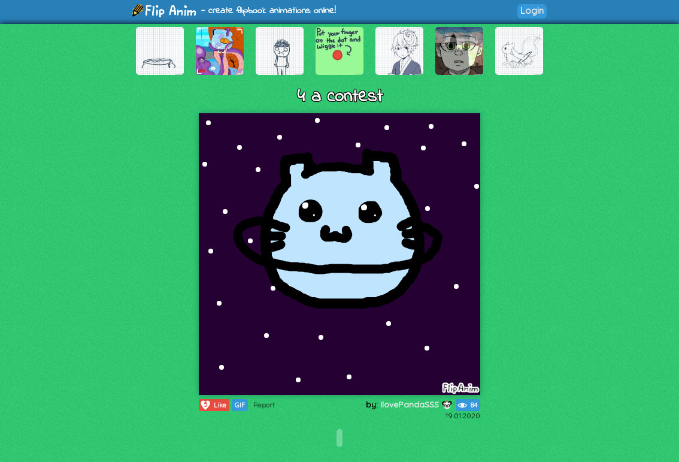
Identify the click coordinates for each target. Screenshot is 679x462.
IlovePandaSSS (416, 404)
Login (532, 10)
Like (212, 405)
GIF (240, 405)
